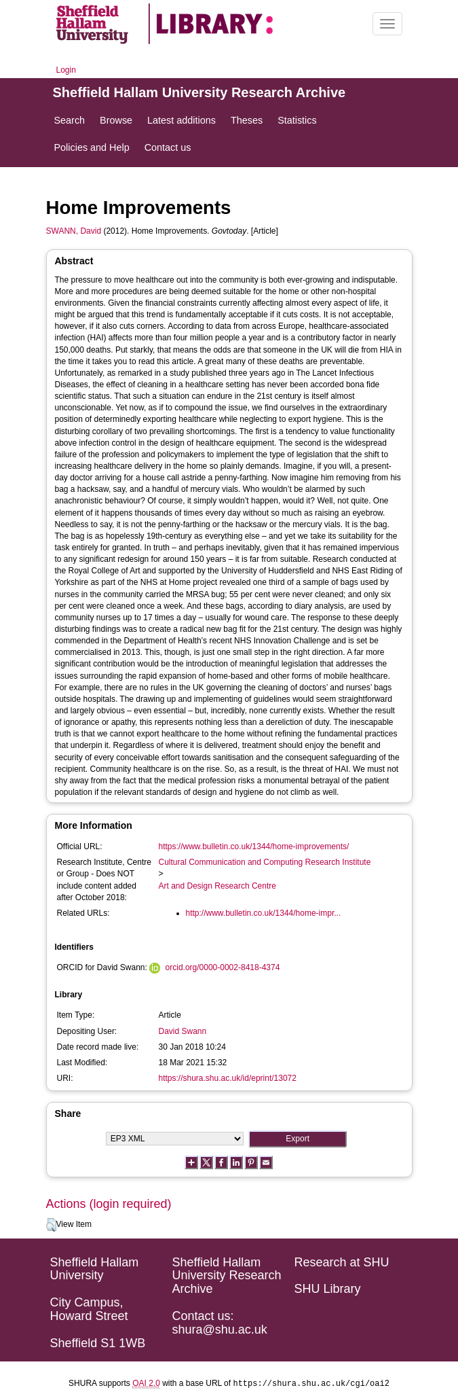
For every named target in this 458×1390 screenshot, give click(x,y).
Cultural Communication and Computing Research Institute (265, 862)
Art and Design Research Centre (217, 886)
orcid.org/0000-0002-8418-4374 (223, 967)
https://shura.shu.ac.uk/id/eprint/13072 (228, 1078)
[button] (51, 1225)
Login (66, 70)
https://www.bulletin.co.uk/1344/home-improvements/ (254, 846)
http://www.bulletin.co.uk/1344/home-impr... (263, 913)
